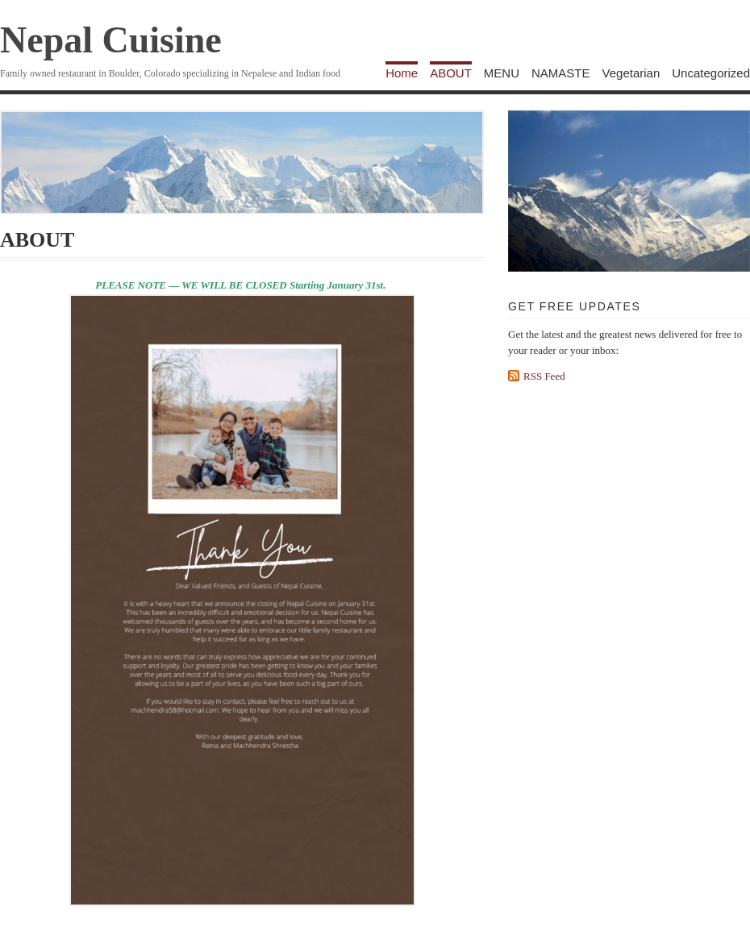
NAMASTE (560, 73)
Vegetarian (631, 73)
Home (401, 73)
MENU (501, 73)
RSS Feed (544, 376)
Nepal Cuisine (111, 39)
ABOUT (451, 73)
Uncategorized (711, 73)
